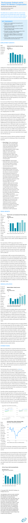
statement (20, 369)
